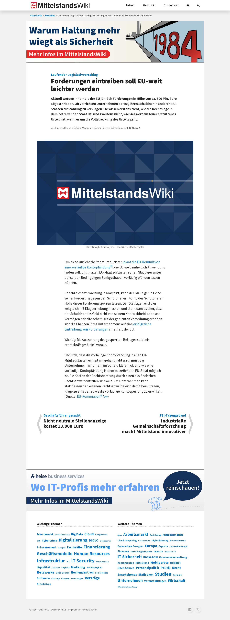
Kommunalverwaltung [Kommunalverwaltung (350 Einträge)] (173, 557)
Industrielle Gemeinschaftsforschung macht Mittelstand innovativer (152, 424)
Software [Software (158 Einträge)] (43, 578)
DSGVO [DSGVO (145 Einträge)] (93, 540)
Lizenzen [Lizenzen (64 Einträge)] (56, 567)
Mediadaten (90, 610)
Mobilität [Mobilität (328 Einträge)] (175, 563)
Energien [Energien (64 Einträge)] (61, 548)
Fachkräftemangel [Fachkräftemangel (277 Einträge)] (178, 546)
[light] (188, 5)
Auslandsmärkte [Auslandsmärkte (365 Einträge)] (173, 535)
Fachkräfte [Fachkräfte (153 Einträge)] (74, 547)
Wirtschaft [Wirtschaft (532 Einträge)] (176, 580)
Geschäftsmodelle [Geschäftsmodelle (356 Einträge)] (54, 554)
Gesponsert (171, 5)
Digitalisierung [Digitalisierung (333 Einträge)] (160, 540)
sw (106, 396)
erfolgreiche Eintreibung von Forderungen (108, 327)
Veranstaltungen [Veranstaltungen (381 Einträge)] (155, 581)
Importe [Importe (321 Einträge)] (158, 551)
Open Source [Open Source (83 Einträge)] (62, 572)
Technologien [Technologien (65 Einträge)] (77, 578)
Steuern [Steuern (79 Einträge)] (65, 578)
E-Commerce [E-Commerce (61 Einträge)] (105, 541)
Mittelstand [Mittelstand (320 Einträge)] (142, 563)
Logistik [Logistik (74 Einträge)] (65, 567)
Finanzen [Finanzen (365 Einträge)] (123, 552)
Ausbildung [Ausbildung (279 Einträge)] (155, 535)
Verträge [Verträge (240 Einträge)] (92, 578)
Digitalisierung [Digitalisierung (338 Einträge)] (73, 540)
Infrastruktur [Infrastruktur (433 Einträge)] (51, 560)
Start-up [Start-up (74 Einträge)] (55, 578)
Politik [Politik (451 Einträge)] (166, 567)
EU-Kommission (88, 396)
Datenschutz (58, 610)
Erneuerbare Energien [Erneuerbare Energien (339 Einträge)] (130, 546)
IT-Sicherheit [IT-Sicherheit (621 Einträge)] (130, 557)
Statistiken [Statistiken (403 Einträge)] (145, 575)
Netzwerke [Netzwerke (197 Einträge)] (45, 572)
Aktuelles (49, 15)
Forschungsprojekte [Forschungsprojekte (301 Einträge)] (141, 551)
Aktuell (130, 5)
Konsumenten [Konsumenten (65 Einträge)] (102, 561)
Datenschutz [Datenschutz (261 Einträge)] (144, 540)
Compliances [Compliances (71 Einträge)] (101, 534)
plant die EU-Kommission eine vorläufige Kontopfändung (112, 265)
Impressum (74, 610)
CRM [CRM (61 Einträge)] (38, 541)
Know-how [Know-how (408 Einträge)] (150, 557)
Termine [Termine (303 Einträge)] (177, 575)
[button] (198, 5)
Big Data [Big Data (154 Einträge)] (77, 534)
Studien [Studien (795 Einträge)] (163, 574)
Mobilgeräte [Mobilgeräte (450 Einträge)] (159, 562)
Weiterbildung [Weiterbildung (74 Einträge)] (44, 584)
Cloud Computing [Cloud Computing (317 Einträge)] (127, 540)
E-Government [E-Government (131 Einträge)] (46, 547)
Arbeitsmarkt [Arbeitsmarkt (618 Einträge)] (135, 534)
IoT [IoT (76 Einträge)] (68, 561)
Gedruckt (149, 5)
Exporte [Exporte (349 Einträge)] (163, 546)
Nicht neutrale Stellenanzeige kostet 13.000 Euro (78, 422)
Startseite (36, 15)
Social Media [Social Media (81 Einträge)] (101, 572)
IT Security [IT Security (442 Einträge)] (82, 560)
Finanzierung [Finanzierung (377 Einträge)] (96, 547)
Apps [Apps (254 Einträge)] (120, 535)
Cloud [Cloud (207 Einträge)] (89, 534)
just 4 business (40, 610)
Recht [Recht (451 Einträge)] (176, 567)
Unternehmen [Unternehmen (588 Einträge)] (130, 581)
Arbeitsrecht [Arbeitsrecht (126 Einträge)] (45, 534)
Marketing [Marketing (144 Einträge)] (78, 567)
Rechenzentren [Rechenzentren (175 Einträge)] (82, 572)
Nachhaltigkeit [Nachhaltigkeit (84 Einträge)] (95, 567)
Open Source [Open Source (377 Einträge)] (126, 568)
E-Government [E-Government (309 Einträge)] (178, 540)
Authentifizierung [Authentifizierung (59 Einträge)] (62, 534)
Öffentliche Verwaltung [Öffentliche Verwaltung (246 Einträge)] (127, 587)
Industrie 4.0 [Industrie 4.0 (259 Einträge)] (170, 551)
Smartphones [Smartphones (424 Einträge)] (127, 574)
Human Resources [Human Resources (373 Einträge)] (92, 554)
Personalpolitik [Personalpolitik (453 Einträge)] (147, 567)
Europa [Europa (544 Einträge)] (151, 546)
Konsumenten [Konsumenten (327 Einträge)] (126, 563)
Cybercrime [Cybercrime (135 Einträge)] (49, 540)
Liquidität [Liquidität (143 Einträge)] (43, 567)
